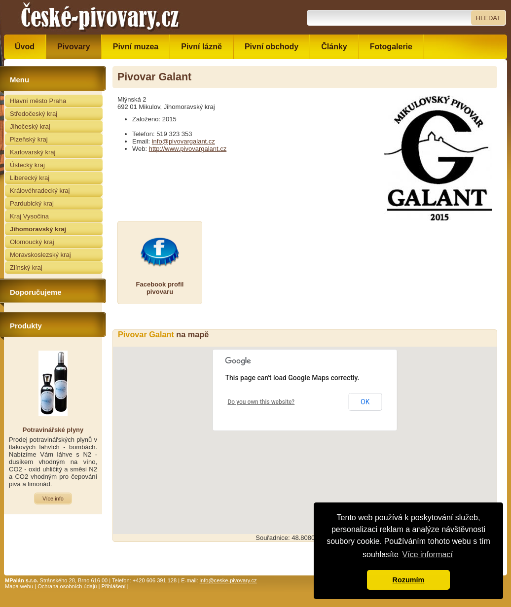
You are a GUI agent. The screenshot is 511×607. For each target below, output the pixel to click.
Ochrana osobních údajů (67, 586)
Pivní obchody (271, 46)
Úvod (25, 46)
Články (334, 46)
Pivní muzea (135, 46)
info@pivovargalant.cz (183, 141)
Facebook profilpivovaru (160, 288)
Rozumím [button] (409, 580)
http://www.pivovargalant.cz (188, 148)
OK (365, 402)
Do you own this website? (261, 401)
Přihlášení (114, 586)
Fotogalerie (391, 46)
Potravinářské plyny (53, 429)
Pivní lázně (201, 46)
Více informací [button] (427, 554)
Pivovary (73, 46)
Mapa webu (19, 586)
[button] (304, 431)
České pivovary (100, 17)
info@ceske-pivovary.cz (228, 580)
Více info (53, 498)
